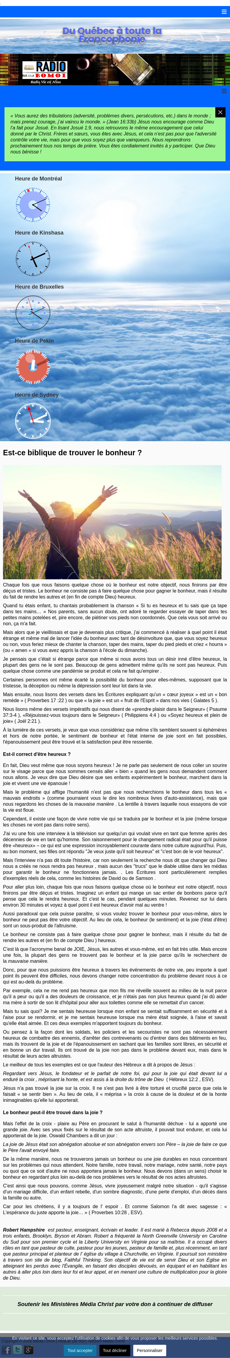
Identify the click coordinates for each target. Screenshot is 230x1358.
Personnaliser (150, 1350)
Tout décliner (115, 1350)
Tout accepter (80, 1350)
